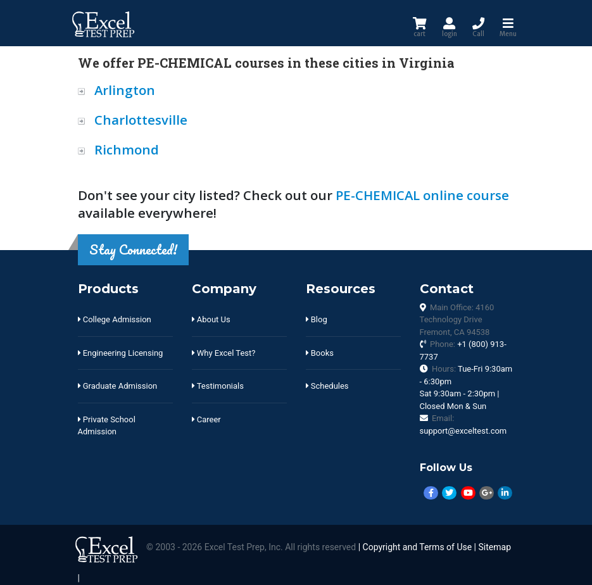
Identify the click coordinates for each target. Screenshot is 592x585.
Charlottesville (140, 120)
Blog (316, 319)
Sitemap (495, 548)
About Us (211, 319)
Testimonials (218, 386)
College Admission (114, 319)
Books (320, 353)
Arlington (124, 90)
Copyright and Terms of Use (417, 548)
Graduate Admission (118, 386)
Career (206, 419)
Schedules (327, 386)
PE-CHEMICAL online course (422, 195)
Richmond (126, 149)
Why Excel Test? (224, 353)
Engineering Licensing (120, 353)
